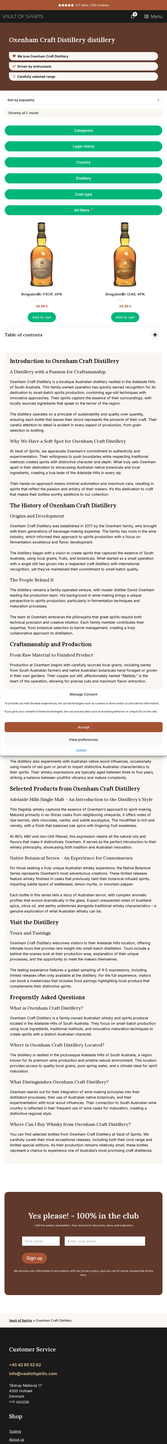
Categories (83, 130)
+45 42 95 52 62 (25, 1364)
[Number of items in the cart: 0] (132, 16)
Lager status (83, 146)
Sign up (34, 1258)
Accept (83, 727)
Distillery (83, 178)
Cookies (81, 750)
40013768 (22, 1401)
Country (83, 162)
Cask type (83, 194)
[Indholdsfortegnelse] (83, 335)
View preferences (83, 739)
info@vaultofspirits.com (33, 1373)
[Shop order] (83, 100)
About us (16, 1439)
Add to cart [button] (41, 317)
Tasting (15, 1431)
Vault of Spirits (20, 1320)
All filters (83, 210)
